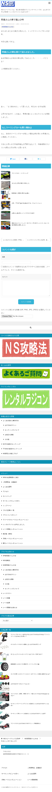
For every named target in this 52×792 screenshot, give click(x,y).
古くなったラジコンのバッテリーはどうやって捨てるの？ (27, 654)
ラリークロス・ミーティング (20, 173)
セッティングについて (12, 430)
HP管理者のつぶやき (9, 556)
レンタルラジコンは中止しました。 (14, 524)
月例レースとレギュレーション (13, 538)
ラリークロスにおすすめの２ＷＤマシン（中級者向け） (26, 723)
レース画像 (6, 598)
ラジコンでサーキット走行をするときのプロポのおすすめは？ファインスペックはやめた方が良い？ (30, 635)
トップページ (7, 505)
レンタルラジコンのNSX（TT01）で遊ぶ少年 (14, 240)
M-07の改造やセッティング (11, 444)
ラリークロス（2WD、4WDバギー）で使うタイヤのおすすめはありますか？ (30, 694)
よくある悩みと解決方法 (11, 420)
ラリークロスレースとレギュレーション (16, 519)
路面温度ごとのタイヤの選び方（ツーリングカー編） (25, 664)
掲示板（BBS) (7, 534)
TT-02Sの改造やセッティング (12, 449)
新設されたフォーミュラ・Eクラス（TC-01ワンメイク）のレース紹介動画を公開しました (30, 224)
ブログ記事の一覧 (8, 510)
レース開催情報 (33, 779)
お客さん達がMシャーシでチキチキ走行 (23, 213)
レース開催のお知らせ (10, 607)
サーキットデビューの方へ (11, 501)
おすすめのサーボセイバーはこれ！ (20, 684)
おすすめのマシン (10, 425)
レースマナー (7, 593)
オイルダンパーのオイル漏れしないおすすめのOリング (26, 644)
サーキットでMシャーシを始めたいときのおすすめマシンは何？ (28, 713)
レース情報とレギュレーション (13, 529)
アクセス (6, 491)
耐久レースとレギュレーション (13, 543)
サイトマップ (7, 496)
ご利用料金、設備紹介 (10, 482)
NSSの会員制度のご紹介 (11, 477)
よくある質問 (7, 487)
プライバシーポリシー (10, 515)
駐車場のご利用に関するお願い (21, 193)
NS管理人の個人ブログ (10, 453)
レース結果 (6, 603)
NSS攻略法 (6, 560)
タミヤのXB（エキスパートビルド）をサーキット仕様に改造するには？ (30, 674)
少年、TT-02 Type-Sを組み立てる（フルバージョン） (27, 203)
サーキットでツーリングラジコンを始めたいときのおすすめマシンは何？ (30, 704)
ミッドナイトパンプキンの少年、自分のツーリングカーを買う (39, 240)
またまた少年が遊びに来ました (21, 183)
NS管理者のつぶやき (7, 27)
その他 (7, 439)
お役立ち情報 (9, 434)
